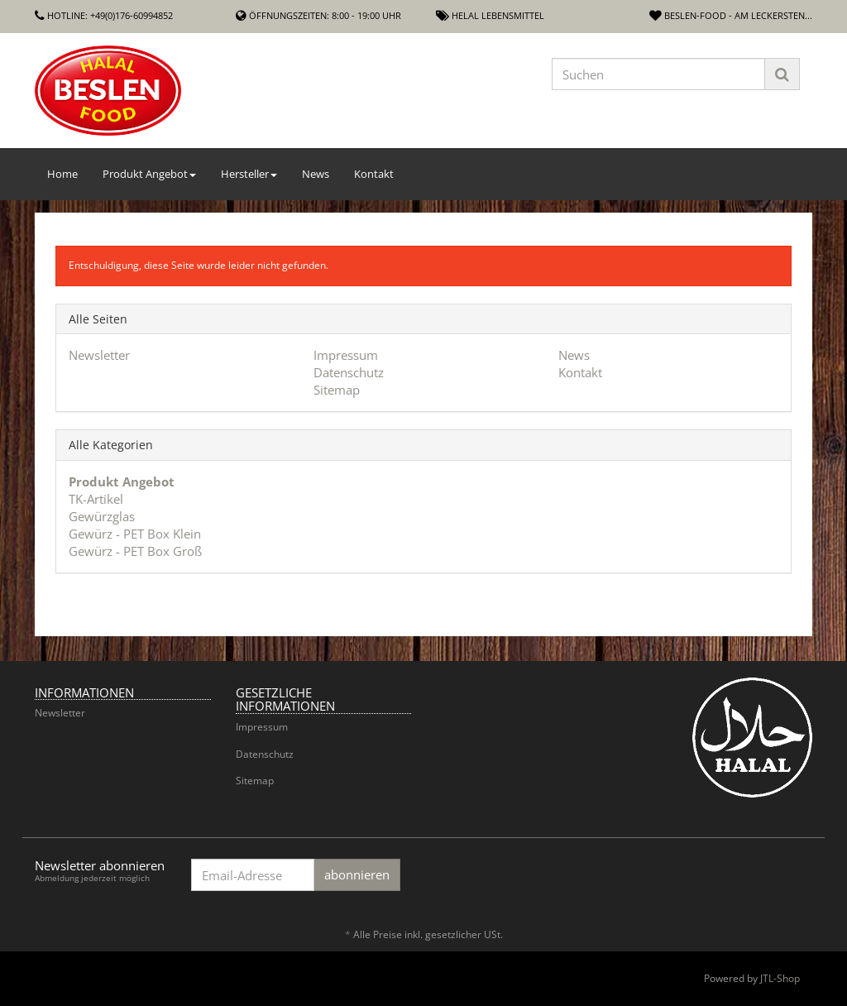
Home (62, 173)
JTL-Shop (780, 978)
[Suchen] (658, 74)
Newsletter (99, 355)
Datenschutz (348, 372)
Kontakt (374, 173)
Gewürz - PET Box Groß (135, 551)
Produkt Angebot (149, 173)
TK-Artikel (96, 499)
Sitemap (336, 389)
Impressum (345, 355)
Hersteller (249, 173)
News (315, 173)
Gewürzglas (102, 516)
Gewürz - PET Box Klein (135, 533)
